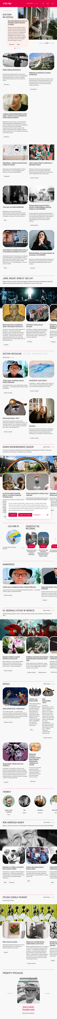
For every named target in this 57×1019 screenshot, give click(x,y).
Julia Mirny (32, 426)
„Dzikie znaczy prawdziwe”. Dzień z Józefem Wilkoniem (13, 381)
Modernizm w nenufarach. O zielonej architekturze (40, 73)
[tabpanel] (28, 400)
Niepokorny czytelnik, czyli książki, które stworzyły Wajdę (13, 867)
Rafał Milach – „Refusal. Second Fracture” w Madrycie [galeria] (15, 163)
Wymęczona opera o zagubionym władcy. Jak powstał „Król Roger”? (13, 325)
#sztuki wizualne (35, 177)
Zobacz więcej (8, 357)
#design (6, 952)
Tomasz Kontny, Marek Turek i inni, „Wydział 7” (13, 764)
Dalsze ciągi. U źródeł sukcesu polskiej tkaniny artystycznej (35, 942)
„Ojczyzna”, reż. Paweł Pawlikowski (13, 207)
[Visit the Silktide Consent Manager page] (47, 515)
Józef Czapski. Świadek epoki (28, 1008)
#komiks (6, 782)
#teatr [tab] (26, 354)
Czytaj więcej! (48, 822)
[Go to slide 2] (16, 48)
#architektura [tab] (40, 354)
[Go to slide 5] (20, 48)
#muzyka (33, 268)
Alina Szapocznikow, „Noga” (11, 418)
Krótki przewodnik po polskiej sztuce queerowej (37, 494)
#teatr (6, 267)
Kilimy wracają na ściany (10, 941)
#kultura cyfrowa (9, 722)
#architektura (34, 89)
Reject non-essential (25, 514)
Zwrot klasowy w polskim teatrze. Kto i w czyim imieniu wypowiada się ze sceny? (15, 250)
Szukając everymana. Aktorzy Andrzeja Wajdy (35, 867)
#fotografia (7, 176)
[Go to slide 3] (17, 48)
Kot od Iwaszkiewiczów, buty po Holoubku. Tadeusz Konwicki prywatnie (17, 22)
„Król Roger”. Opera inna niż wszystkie (34, 325)
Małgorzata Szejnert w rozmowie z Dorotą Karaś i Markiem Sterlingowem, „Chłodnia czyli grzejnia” (35, 759)
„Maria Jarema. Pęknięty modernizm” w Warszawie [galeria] (40, 163)
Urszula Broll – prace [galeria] (38, 380)
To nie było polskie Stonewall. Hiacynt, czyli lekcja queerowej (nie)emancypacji (12, 495)
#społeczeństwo (34, 225)
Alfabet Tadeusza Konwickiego (12, 69)
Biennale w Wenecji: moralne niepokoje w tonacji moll (11, 657)
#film (19, 44)
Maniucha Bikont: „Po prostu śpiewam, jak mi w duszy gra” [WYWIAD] (41, 253)
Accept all (12, 514)
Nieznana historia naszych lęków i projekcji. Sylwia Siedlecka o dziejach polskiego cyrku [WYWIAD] (40, 207)
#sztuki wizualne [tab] (12, 354)
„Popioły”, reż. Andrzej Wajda (33, 699)
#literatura (12, 44)
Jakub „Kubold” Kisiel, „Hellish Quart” (14, 708)
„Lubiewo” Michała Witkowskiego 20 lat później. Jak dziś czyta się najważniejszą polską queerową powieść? (15, 115)
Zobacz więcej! (48, 447)
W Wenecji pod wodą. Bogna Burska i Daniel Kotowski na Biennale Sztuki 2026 (37, 658)
